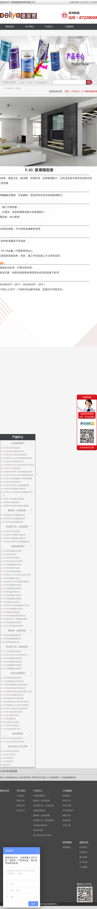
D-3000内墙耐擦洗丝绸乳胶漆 (15, 685)
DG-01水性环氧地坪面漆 (13, 738)
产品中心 (49, 27)
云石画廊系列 (8, 758)
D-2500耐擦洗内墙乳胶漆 (13, 681)
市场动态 (83, 852)
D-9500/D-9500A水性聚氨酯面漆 (16, 485)
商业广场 (67, 800)
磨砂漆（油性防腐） (17, 630)
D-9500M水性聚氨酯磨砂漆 (14, 518)
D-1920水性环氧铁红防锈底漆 (15, 455)
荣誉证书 (21, 805)
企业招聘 (93, 2)
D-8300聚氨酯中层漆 (11, 578)
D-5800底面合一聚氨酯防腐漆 (15, 619)
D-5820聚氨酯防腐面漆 (12, 662)
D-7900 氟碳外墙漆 (10, 715)
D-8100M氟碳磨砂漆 (11, 642)
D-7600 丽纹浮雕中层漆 (12, 712)
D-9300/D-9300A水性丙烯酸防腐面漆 (18, 475)
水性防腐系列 (17, 443)
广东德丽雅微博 (67, 777)
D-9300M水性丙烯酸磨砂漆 (14, 515)
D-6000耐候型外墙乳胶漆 (13, 698)
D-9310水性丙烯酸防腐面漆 (14, 535)
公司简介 (21, 795)
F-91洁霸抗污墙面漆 (11, 722)
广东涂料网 (52, 777)
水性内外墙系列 (17, 673)
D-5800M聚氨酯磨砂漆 (12, 639)
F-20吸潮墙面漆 (89, 91)
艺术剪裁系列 (8, 761)
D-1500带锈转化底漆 (11, 558)
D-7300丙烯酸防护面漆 (12, 585)
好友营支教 (24, 777)
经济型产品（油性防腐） (18, 646)
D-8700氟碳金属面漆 (11, 602)
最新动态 (29, 33)
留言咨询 (84, 2)
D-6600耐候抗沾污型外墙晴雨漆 (16, 705)
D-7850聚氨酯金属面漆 (12, 668)
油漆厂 (23, 82)
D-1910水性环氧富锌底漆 (13, 451)
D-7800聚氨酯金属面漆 (12, 599)
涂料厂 (30, 82)
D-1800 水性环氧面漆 (11, 468)
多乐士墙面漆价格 (8, 777)
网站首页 (10, 27)
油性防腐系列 (17, 546)
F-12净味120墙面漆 (11, 725)
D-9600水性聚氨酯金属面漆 (14, 489)
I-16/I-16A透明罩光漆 (11, 729)
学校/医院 (67, 805)
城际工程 (67, 815)
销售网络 (10, 33)
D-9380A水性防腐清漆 (12, 482)
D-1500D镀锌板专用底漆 (13, 561)
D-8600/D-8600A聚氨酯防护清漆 (16, 605)
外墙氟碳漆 (8, 88)
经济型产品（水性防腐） (18, 526)
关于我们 (29, 27)
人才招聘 (83, 867)
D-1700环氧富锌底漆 (11, 568)
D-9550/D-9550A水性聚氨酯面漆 (16, 542)
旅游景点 (67, 795)
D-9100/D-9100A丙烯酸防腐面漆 (16, 582)
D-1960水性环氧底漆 (11, 531)
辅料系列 (6, 765)
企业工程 (67, 825)
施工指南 (83, 857)
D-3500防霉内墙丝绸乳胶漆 (14, 688)
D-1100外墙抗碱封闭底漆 (13, 695)
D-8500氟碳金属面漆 (11, 612)
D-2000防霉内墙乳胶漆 (12, 678)
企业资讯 (83, 847)
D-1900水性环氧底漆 (11, 448)
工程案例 (69, 27)
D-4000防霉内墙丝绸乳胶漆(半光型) (17, 691)
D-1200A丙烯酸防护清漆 (13, 609)
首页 (67, 91)
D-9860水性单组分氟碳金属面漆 (16, 506)
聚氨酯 (18, 88)
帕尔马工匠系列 (9, 755)
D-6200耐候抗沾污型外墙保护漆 (16, 702)
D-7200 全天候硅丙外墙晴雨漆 (15, 708)
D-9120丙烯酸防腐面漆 (12, 658)
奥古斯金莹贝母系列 (11, 751)
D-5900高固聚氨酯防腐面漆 (14, 616)
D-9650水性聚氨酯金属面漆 (14, 538)
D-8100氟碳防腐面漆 (11, 592)
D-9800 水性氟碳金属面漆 (13, 499)
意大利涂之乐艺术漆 (17, 746)
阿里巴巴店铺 (38, 777)
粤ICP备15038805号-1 (48, 904)
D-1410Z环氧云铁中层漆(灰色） (16, 655)
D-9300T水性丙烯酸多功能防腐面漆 (17, 478)
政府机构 (67, 820)
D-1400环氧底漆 (9, 554)
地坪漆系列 (17, 733)
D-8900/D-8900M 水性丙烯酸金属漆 (17, 472)
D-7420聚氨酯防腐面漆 (12, 665)
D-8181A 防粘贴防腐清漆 (13, 626)
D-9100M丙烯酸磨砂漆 (12, 635)
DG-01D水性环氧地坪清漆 (13, 742)
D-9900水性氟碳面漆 (11, 502)
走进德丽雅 (50, 33)
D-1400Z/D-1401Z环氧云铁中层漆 (16, 575)
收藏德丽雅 (74, 2)
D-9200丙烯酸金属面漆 (12, 595)
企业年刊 (21, 810)
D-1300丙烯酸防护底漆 (12, 551)
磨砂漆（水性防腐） (17, 510)
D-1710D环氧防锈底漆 (12, 651)
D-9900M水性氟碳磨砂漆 (13, 522)
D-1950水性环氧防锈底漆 (13, 461)
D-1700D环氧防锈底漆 (12, 571)
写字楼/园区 (68, 810)
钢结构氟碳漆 (41, 82)
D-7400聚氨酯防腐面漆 (12, 588)
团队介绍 (21, 800)
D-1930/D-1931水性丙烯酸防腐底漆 (17, 458)
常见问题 (83, 862)
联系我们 (71, 33)
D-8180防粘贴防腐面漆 (12, 622)
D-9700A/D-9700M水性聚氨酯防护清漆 (18, 494)
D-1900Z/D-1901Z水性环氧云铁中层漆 (18, 465)
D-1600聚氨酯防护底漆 (12, 565)
